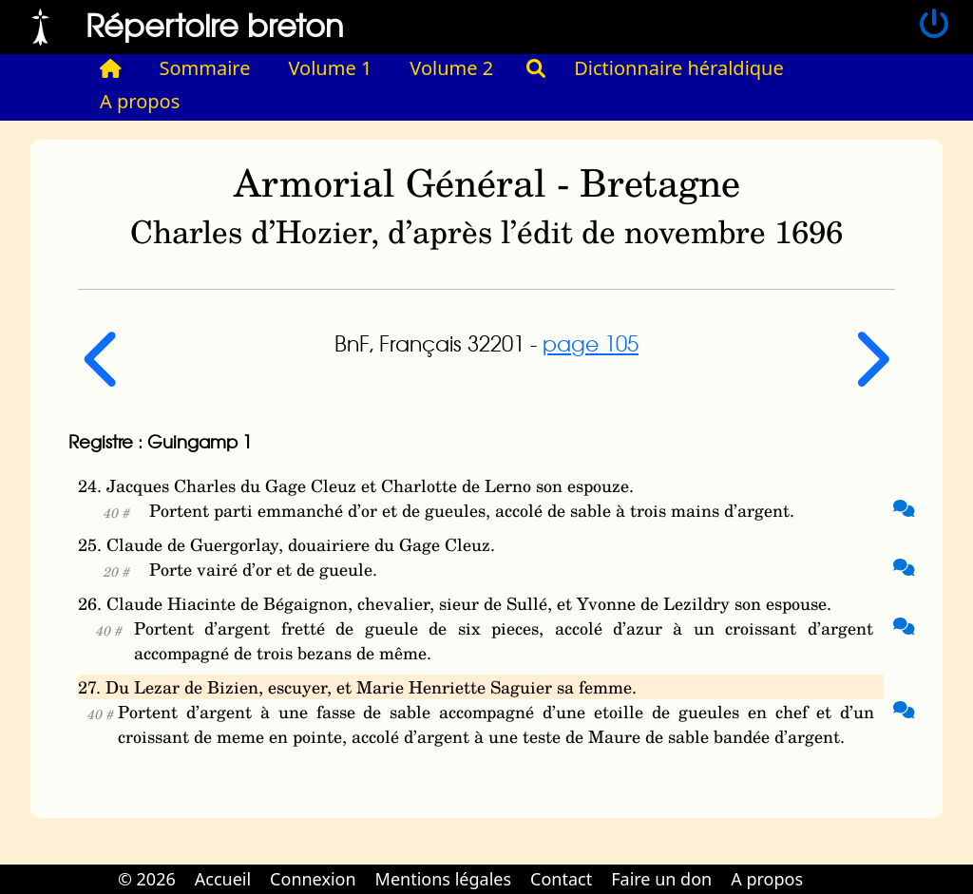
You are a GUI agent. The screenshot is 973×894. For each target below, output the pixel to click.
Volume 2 (451, 68)
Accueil (223, 878)
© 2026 (147, 878)
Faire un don (661, 878)
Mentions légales (443, 878)
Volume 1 (330, 68)
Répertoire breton (215, 24)
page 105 (591, 343)
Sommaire (205, 68)
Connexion (313, 878)
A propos (140, 101)
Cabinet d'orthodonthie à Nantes (825, 865)
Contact (561, 878)
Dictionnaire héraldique (679, 68)
